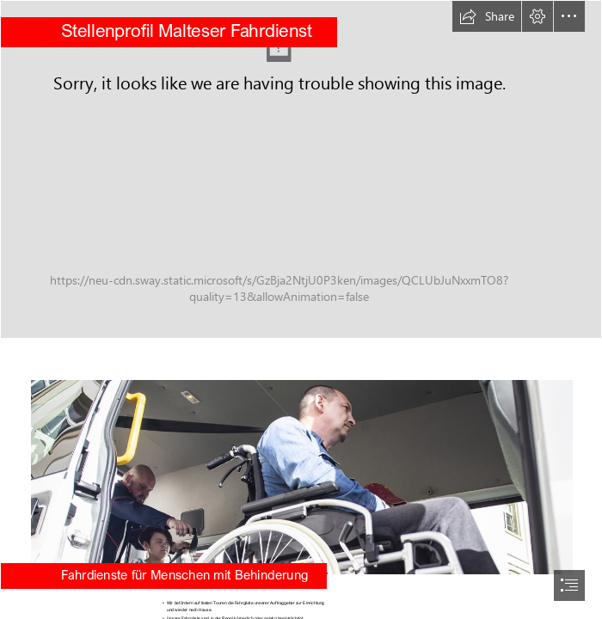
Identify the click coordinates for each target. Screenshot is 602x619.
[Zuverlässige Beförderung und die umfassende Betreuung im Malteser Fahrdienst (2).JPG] (301, 169)
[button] (486, 16)
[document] (301, 309)
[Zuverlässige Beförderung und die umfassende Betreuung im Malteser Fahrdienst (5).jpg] (301, 466)
